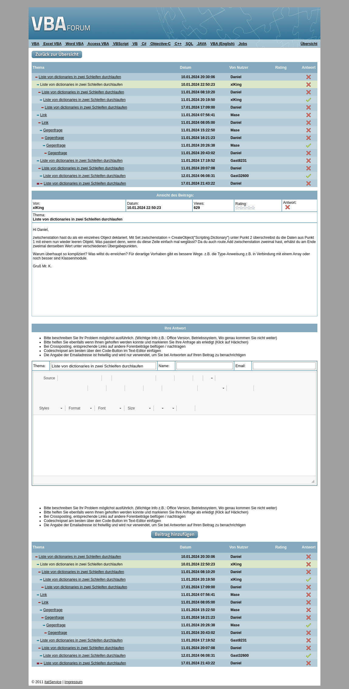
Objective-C (160, 44)
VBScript (120, 44)
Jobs (242, 44)
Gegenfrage (52, 130)
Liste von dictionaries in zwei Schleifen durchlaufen (80, 77)
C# (144, 44)
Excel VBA (51, 44)
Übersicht (309, 44)
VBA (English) (222, 44)
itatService (52, 682)
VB (135, 44)
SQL (189, 44)
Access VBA (98, 44)
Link (43, 115)
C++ (178, 44)
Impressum (73, 682)
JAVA (201, 44)
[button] (46, 378)
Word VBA (74, 44)
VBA (35, 44)
